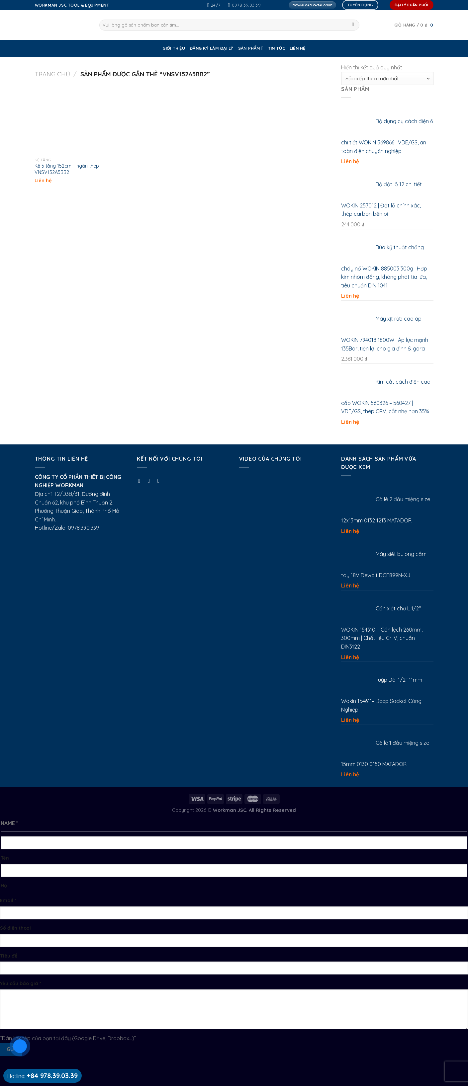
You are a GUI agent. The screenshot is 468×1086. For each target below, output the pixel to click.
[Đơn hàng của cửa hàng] (387, 78)
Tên (5, 858)
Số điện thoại (15, 928)
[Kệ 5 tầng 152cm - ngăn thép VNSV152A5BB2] (69, 119)
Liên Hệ (298, 48)
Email (8, 900)
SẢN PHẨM (250, 48)
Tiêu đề (8, 956)
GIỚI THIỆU (173, 48)
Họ (4, 886)
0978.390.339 (83, 527)
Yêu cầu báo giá (20, 983)
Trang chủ (52, 74)
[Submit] (353, 25)
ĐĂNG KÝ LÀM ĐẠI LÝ (212, 48)
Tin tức (276, 48)
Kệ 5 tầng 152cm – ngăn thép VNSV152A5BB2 (67, 169)
